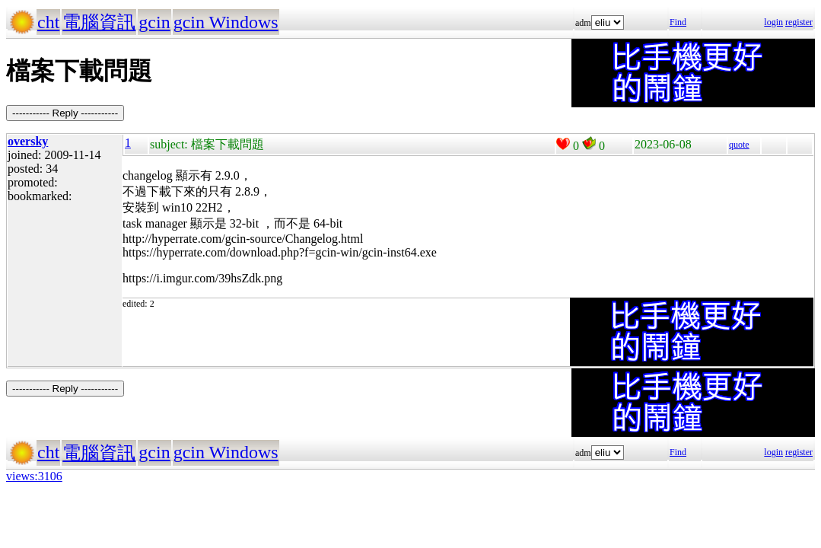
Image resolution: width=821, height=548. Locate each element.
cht (48, 22)
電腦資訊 (98, 22)
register (799, 22)
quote (739, 144)
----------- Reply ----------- (65, 113)
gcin (154, 22)
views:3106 (34, 476)
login (773, 22)
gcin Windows (225, 22)
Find (678, 22)
